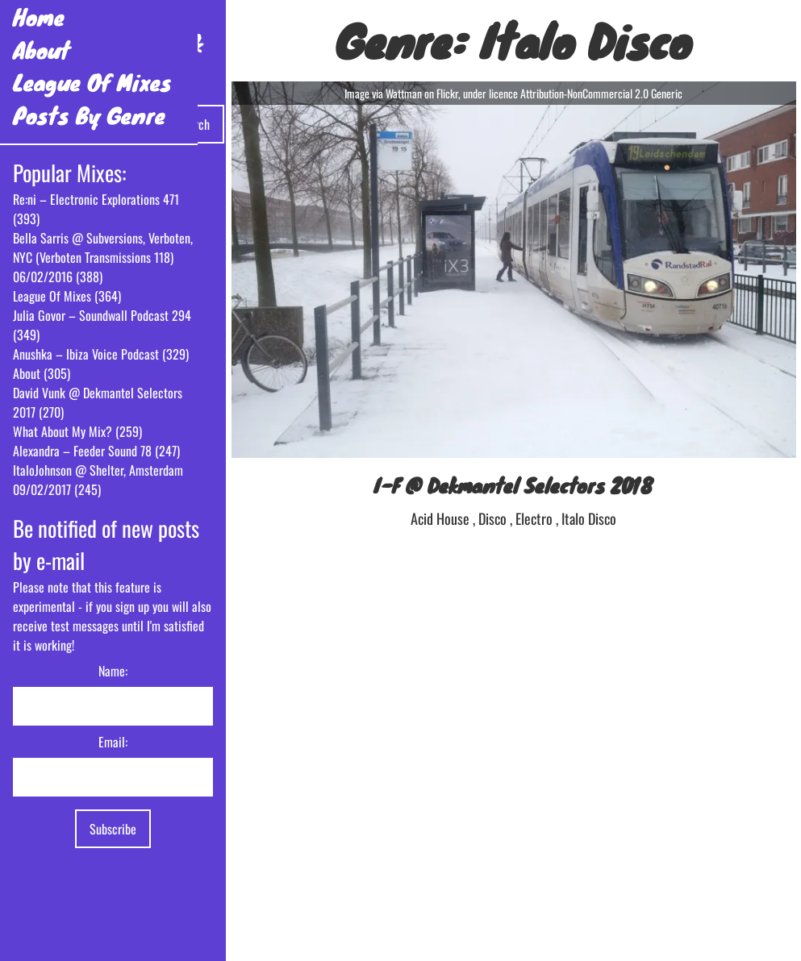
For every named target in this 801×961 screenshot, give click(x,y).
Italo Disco (588, 518)
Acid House (442, 518)
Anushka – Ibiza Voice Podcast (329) (101, 354)
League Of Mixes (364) (67, 296)
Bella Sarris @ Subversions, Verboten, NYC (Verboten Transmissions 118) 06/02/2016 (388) (103, 257)
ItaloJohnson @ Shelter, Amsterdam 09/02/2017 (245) (98, 479)
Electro (535, 518)
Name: (112, 670)
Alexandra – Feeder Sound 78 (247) (96, 450)
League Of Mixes (92, 81)
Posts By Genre (89, 114)
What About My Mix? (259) (77, 431)
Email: (112, 741)
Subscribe (113, 828)
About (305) (41, 373)
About (41, 49)
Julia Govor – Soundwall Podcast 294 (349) (102, 325)
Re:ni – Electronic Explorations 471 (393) (96, 208)
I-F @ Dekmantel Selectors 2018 (513, 485)
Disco (494, 518)
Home (39, 16)
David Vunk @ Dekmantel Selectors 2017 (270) (97, 402)
